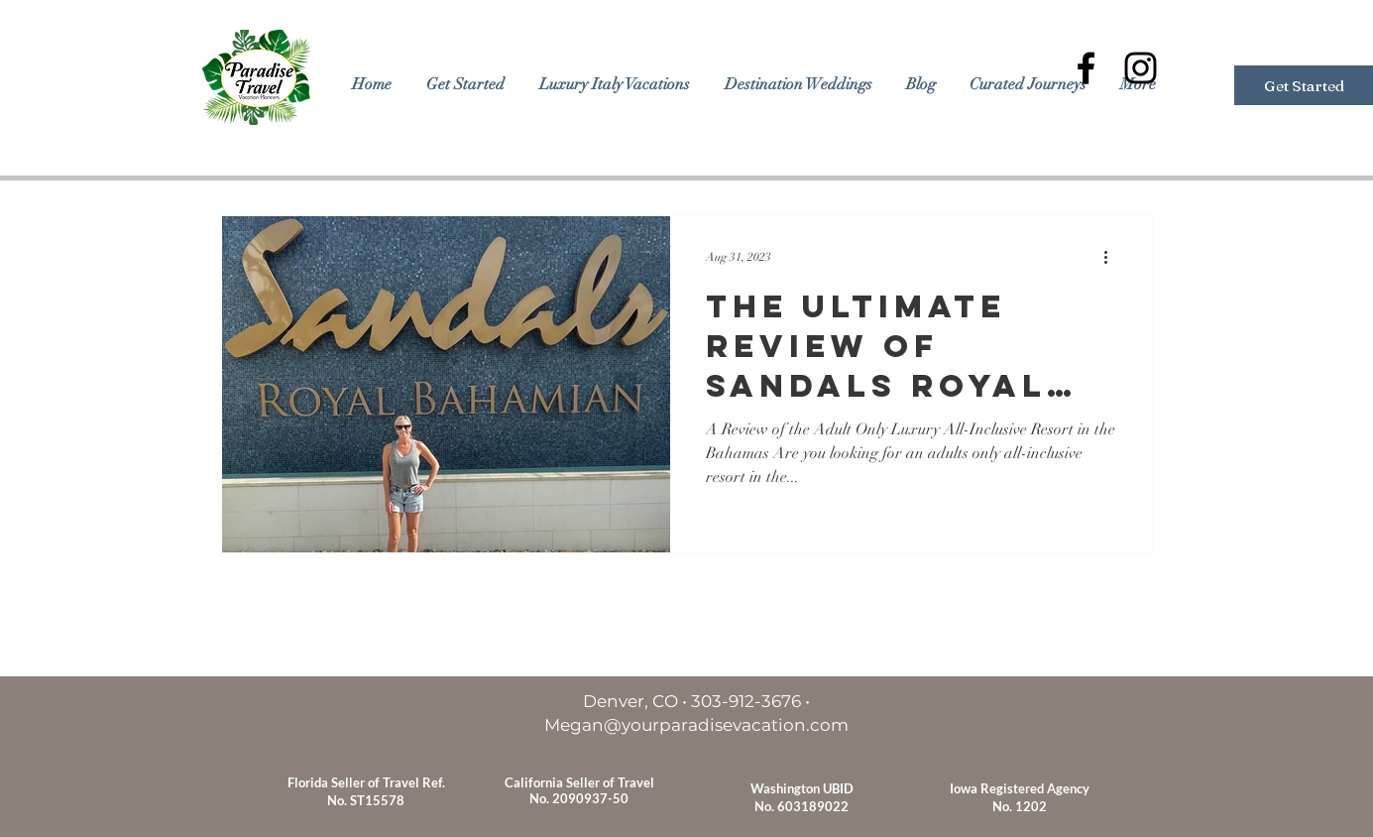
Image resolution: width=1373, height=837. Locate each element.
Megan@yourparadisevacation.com (696, 725)
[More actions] (1113, 257)
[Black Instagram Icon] (1140, 68)
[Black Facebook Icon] (1086, 68)
